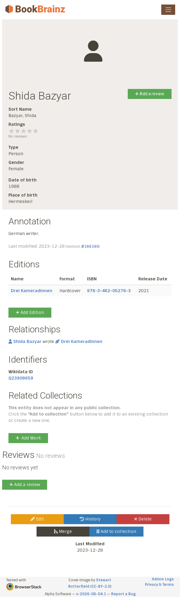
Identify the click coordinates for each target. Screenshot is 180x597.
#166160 (90, 246)
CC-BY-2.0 (101, 586)
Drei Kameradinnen (31, 290)
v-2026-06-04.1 (91, 594)
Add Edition (30, 312)
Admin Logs (163, 579)
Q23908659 (20, 378)
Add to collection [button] (116, 531)
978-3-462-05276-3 (109, 290)
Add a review (149, 93)
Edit (37, 519)
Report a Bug (123, 594)
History (90, 519)
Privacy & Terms (159, 584)
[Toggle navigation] (168, 10)
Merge (63, 531)
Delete (143, 519)
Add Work (28, 438)
